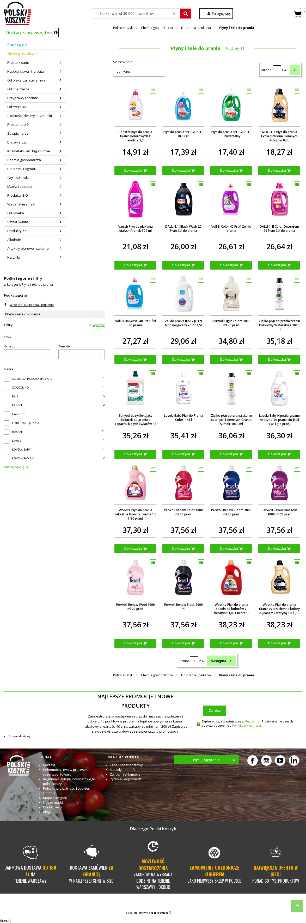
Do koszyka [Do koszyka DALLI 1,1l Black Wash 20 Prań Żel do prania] (181, 265)
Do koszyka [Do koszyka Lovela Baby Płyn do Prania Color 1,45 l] (181, 454)
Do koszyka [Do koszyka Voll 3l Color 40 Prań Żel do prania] (229, 265)
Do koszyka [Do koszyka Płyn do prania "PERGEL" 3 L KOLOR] (181, 170)
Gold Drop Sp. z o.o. (26, 423)
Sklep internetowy (147, 912)
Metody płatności (123, 769)
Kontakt (49, 765)
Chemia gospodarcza (157, 28)
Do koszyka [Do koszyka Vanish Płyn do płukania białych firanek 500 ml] (133, 265)
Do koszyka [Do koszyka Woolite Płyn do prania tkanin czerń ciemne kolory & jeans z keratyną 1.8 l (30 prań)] (277, 643)
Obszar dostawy (19, 736)
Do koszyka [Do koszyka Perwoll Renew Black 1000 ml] (181, 643)
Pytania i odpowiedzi (126, 779)
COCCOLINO (20, 387)
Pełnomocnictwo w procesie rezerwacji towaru (65, 772)
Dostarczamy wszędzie (29, 32)
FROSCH (17, 405)
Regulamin (252, 721)
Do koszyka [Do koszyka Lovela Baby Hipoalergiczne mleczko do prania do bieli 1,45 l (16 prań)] (277, 454)
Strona (266, 70)
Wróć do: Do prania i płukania (29, 305)
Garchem (18, 414)
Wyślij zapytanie (216, 759)
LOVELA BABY (21, 449)
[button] (185, 13)
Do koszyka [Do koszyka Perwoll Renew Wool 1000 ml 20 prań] (133, 643)
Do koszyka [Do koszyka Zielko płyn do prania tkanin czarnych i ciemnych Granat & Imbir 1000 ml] (229, 454)
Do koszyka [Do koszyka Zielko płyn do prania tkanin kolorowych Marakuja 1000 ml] (277, 359)
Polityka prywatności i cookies (66, 788)
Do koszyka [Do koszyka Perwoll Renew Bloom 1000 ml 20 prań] (229, 548)
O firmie (49, 793)
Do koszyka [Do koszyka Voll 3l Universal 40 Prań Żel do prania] (133, 359)
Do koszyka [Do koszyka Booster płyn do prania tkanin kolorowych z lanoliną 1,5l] (133, 170)
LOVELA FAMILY (23, 458)
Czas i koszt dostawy (126, 765)
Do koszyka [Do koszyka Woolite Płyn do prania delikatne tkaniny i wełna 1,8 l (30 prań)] (133, 548)
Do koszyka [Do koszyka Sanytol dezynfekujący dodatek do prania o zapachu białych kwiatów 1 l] (133, 454)
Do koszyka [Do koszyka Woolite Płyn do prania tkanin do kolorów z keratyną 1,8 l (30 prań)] (229, 643)
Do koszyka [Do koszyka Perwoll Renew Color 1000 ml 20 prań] (181, 548)
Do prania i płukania (196, 28)
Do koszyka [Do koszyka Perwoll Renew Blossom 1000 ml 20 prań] (277, 548)
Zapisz (215, 710)
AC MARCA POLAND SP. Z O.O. (32, 379)
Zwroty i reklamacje (125, 774)
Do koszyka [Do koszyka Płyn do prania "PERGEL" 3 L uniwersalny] (229, 170)
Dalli (15, 396)
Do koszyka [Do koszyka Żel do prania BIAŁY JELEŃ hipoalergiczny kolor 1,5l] (181, 359)
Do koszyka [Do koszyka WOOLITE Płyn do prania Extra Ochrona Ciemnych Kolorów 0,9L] (277, 170)
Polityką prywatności (246, 725)
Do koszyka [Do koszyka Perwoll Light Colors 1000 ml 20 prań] (229, 359)
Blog (46, 811)
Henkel (17, 432)
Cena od (9, 346)
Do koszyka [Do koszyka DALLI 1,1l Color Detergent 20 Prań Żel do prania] (277, 265)
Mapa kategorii (55, 797)
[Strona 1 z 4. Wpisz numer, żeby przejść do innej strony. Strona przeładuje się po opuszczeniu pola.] (277, 69)
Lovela (16, 440)
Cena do (64, 346)
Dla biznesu (52, 807)
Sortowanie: (123, 61)
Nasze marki (53, 802)
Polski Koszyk (123, 28)
